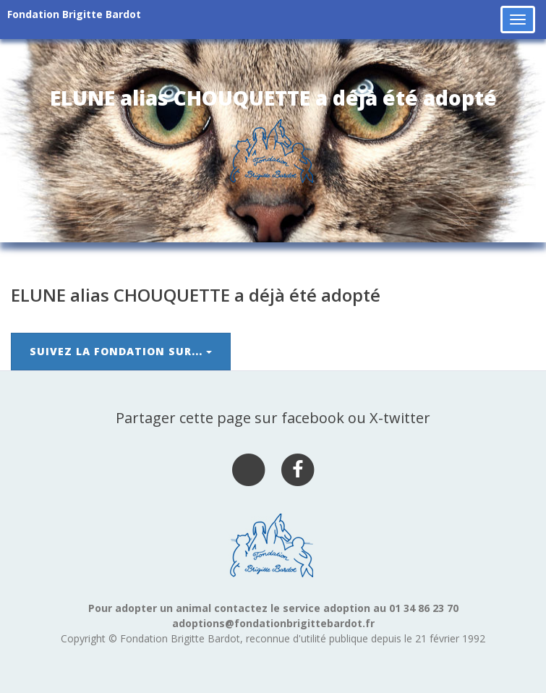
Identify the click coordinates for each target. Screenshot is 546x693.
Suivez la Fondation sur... (121, 351)
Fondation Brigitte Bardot (74, 14)
